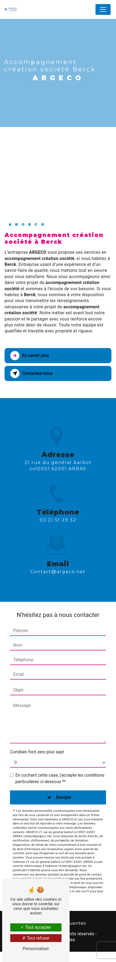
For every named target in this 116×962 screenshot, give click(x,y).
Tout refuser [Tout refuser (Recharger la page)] (36, 938)
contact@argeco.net (58, 552)
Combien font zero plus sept (37, 751)
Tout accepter (36, 927)
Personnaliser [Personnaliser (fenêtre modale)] (36, 948)
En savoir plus (29, 355)
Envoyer (63, 797)
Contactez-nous (31, 373)
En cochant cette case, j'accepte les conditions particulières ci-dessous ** (59, 778)
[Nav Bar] (103, 9)
